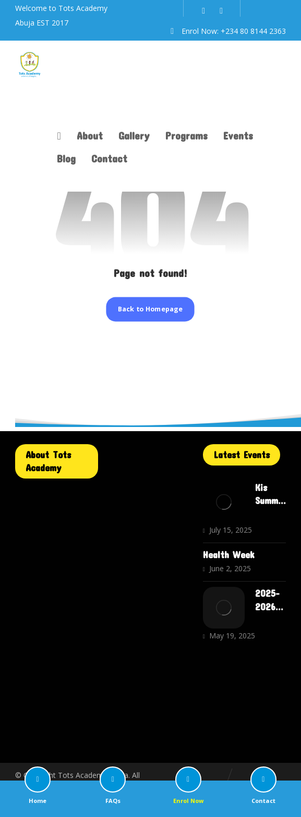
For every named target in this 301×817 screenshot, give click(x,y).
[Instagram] (203, 10)
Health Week (229, 554)
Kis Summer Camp (269, 500)
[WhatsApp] (221, 10)
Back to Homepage (150, 309)
